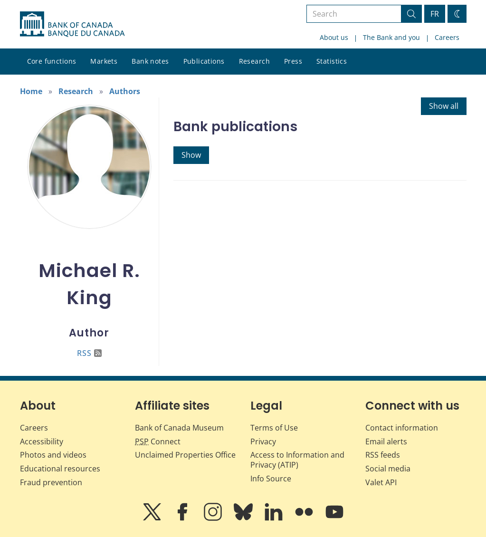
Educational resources (60, 468)
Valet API (381, 482)
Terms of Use (274, 427)
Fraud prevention (51, 482)
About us (334, 37)
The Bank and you (391, 37)
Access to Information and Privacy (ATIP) (297, 460)
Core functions (51, 61)
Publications (204, 61)
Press (293, 61)
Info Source (270, 478)
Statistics (331, 61)
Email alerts (386, 441)
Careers (447, 37)
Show (191, 155)
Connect (158, 441)
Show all (443, 106)
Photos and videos (53, 455)
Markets (103, 61)
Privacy (263, 441)
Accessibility (41, 441)
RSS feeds (382, 455)
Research (254, 61)
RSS (89, 353)
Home (31, 91)
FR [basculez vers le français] (434, 14)
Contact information (401, 427)
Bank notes (150, 61)
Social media (387, 468)
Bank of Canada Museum (179, 427)
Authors (124, 91)
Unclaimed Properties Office (185, 455)
